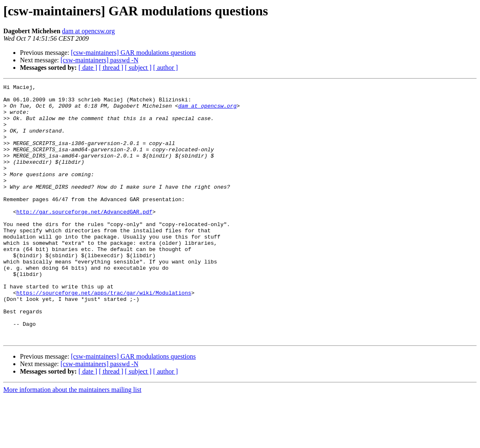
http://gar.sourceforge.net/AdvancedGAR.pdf (84, 237)
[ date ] (87, 67)
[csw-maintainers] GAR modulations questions (133, 52)
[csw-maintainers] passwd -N (100, 60)
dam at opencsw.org (88, 30)
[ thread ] (111, 67)
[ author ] (165, 67)
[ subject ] (138, 67)
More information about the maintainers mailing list (72, 440)
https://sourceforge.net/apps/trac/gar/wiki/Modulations (103, 335)
